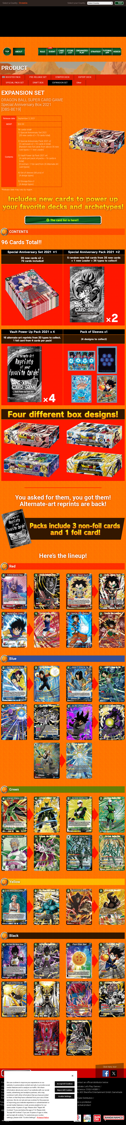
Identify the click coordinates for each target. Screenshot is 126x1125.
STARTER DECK (62, 77)
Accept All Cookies (65, 1084)
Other (78, 82)
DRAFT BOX (38, 82)
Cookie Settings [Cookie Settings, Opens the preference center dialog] (64, 1096)
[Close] (72, 1076)
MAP (120, 3)
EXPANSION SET (60, 82)
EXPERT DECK (84, 77)
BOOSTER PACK (11, 77)
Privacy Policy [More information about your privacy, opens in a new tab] (43, 1117)
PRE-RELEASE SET (38, 77)
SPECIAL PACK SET (15, 82)
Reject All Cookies (64, 1090)
